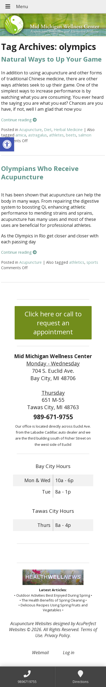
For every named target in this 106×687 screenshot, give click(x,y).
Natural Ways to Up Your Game (51, 59)
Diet (48, 129)
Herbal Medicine (68, 129)
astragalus (37, 135)
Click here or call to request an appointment (53, 322)
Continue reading (19, 119)
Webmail (40, 653)
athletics (76, 262)
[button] (7, 144)
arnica (20, 135)
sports (92, 262)
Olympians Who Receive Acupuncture (40, 172)
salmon (84, 135)
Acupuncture (30, 129)
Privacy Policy (57, 635)
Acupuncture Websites (31, 623)
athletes (56, 135)
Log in (68, 653)
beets (71, 135)
